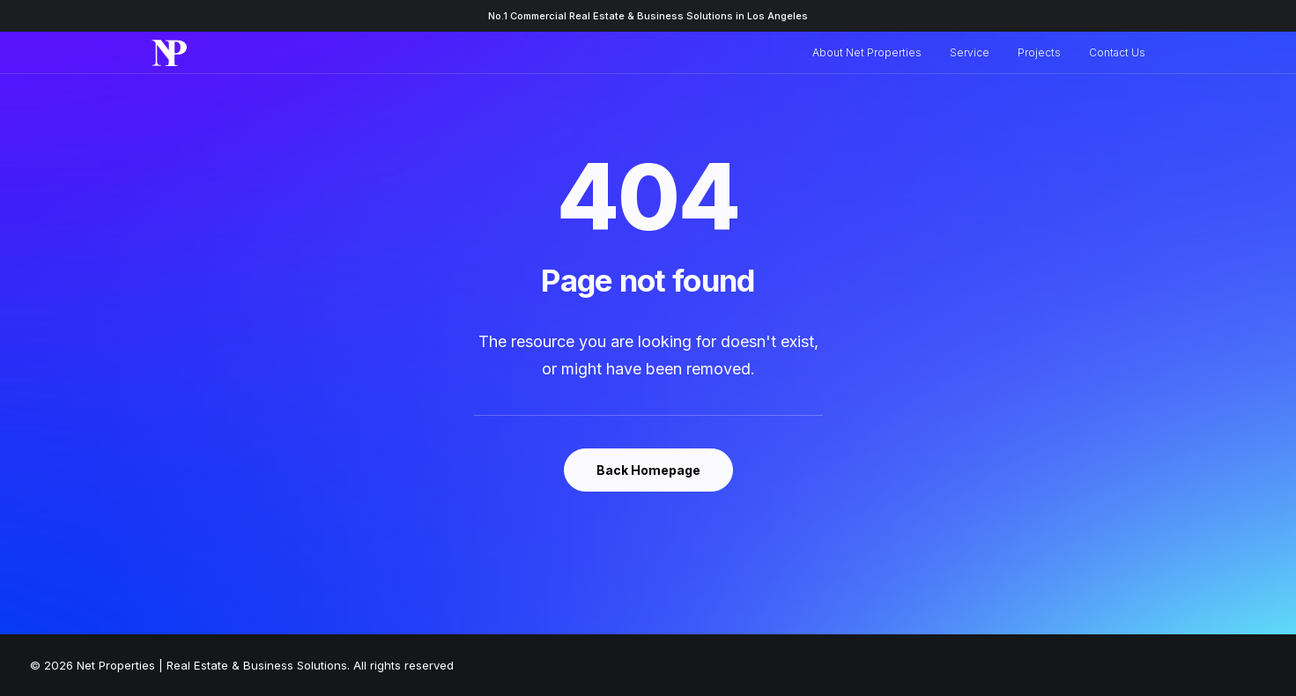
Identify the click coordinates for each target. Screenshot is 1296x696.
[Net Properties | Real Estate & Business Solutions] (170, 53)
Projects (1039, 52)
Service (969, 52)
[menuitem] (873, 53)
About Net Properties (867, 52)
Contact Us (1117, 52)
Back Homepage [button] (648, 470)
